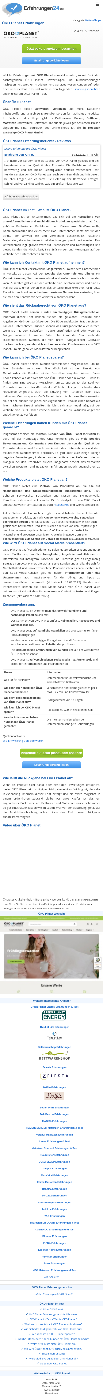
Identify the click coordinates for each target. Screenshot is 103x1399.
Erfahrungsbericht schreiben (21, 196)
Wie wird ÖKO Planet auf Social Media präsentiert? (53, 1349)
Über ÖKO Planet (53, 1309)
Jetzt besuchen (52, 48)
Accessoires (61, 504)
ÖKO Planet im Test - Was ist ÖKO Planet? (53, 1319)
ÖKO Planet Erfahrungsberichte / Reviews (53, 1314)
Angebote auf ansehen (51, 753)
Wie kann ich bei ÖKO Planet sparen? (53, 1334)
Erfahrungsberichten (87, 89)
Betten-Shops (93, 20)
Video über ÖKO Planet (53, 1363)
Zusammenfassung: (53, 1353)
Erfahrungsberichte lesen (51, 60)
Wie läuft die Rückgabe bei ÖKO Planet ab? (53, 1358)
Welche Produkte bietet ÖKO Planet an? (53, 1344)
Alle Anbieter (51, 1277)
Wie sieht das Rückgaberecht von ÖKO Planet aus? (53, 1329)
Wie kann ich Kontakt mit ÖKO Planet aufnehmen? (53, 1324)
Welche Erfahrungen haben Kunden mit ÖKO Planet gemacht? (53, 1339)
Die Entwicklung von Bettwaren (23, 740)
